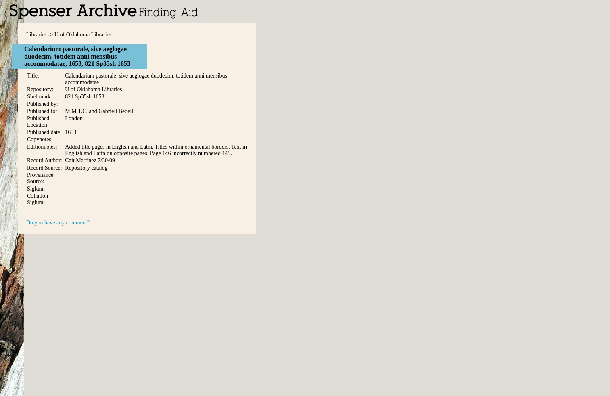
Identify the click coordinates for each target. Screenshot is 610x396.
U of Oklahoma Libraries (82, 34)
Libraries (36, 34)
